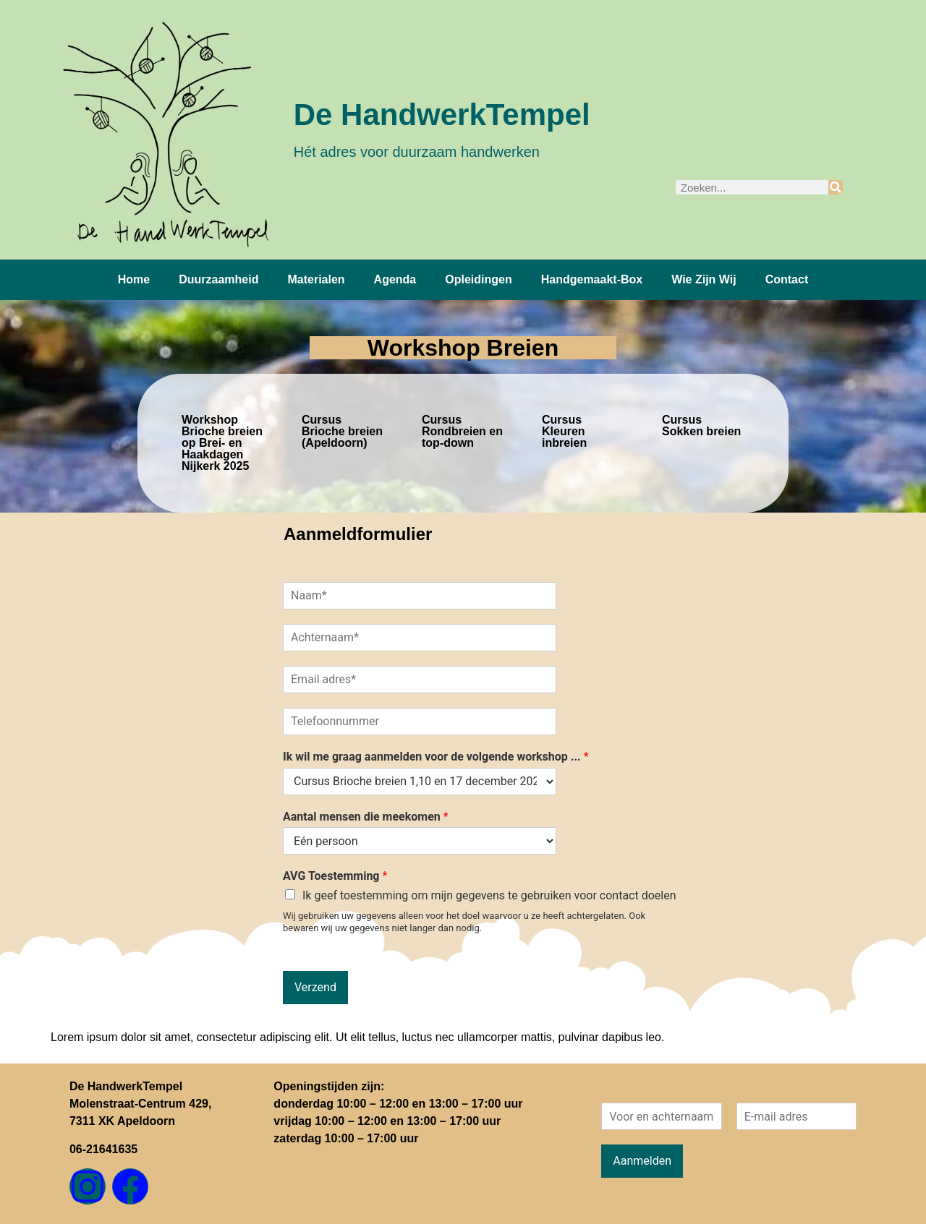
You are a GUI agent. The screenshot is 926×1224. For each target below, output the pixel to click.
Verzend (315, 987)
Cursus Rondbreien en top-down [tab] (462, 431)
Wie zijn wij (703, 279)
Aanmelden (642, 1161)
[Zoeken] (835, 187)
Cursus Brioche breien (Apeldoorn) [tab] (342, 431)
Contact (787, 279)
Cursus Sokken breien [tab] (701, 425)
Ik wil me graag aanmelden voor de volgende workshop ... (436, 756)
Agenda (395, 279)
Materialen (315, 279)
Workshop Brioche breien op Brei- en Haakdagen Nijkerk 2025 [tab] (222, 443)
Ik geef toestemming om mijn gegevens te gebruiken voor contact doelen (489, 895)
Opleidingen (478, 279)
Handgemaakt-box (591, 279)
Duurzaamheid (218, 279)
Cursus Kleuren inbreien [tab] (564, 431)
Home (134, 279)
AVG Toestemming (335, 876)
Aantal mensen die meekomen (366, 816)
